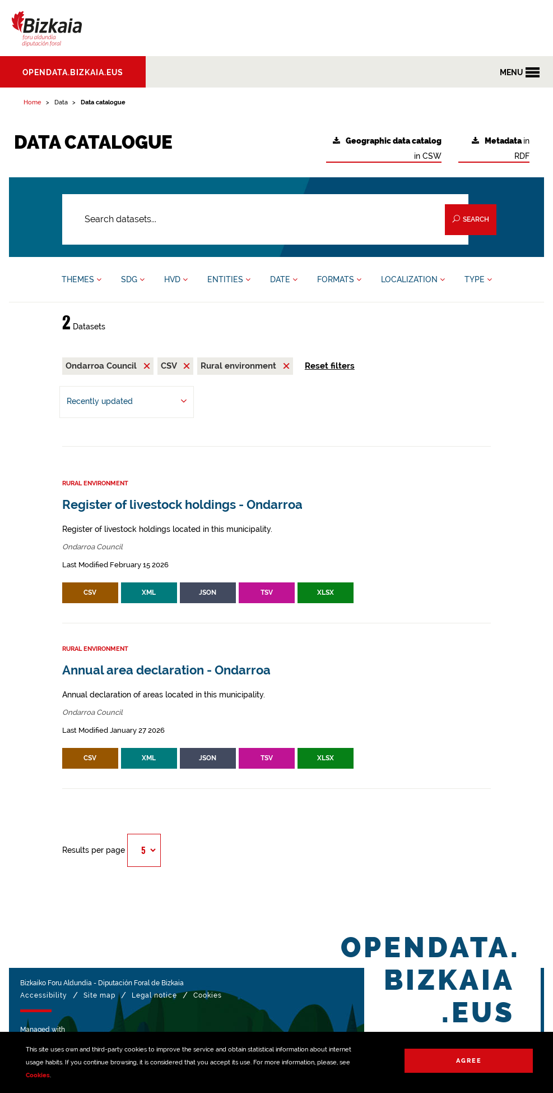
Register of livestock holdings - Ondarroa (182, 505)
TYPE (478, 279)
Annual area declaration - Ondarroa (166, 670)
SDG (133, 279)
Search (470, 219)
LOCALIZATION (413, 279)
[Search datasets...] (265, 219)
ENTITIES (228, 279)
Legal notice (154, 995)
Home (32, 102)
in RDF (500, 148)
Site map (99, 995)
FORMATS (339, 279)
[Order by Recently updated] (126, 402)
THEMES (81, 279)
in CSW (387, 148)
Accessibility (43, 995)
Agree (469, 1060)
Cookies (38, 1075)
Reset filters (330, 366)
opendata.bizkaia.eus (72, 72)
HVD (176, 279)
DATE (284, 279)
